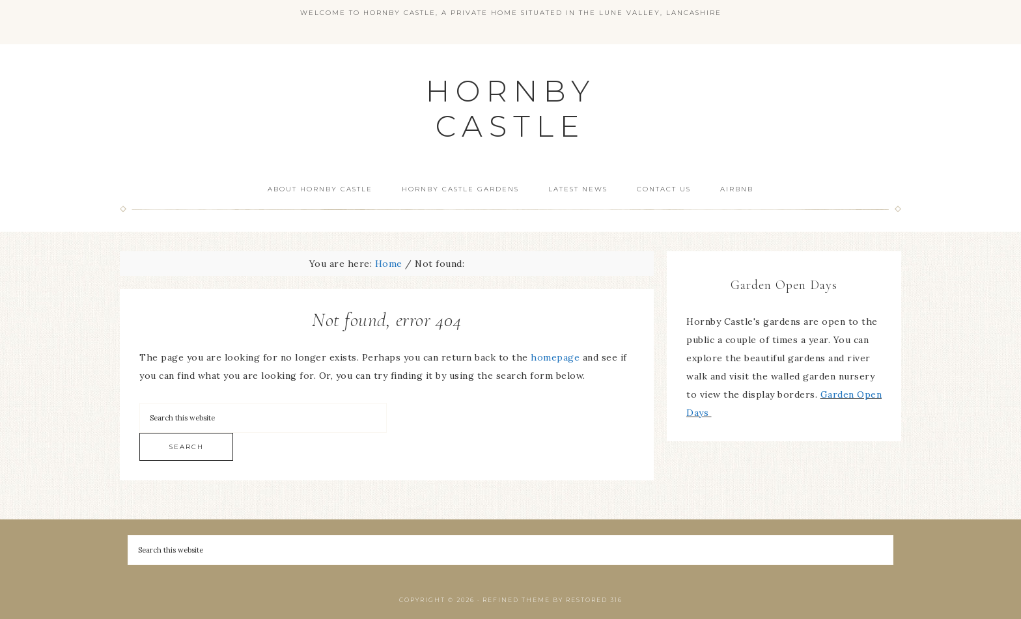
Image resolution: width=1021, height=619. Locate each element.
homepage (555, 357)
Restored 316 (594, 599)
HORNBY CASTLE (511, 108)
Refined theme (516, 599)
